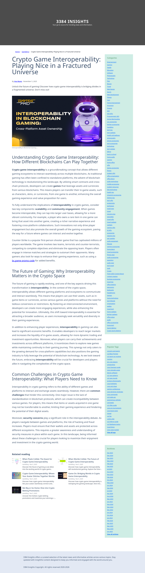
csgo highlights (112, 384)
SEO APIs (110, 114)
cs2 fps (109, 416)
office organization (113, 176)
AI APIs (109, 230)
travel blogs (111, 427)
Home (17, 52)
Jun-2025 (110, 532)
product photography (114, 381)
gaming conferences (113, 389)
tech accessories (112, 143)
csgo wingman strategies (115, 392)
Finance (109, 108)
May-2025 (110, 529)
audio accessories (112, 257)
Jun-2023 (110, 502)
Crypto (109, 271)
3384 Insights (72, 21)
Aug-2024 (110, 496)
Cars (108, 100)
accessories (110, 233)
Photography (111, 76)
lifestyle (109, 244)
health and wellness (113, 135)
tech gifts (110, 200)
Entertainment (111, 62)
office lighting (111, 285)
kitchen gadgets (112, 314)
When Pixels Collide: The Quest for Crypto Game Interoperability (37, 460)
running (109, 359)
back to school (111, 154)
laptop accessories (113, 168)
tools (108, 268)
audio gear (110, 263)
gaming (109, 160)
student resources (112, 187)
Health (109, 68)
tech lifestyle (111, 301)
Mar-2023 (110, 499)
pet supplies (111, 238)
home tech (110, 325)
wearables (110, 217)
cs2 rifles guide (112, 405)
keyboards (110, 290)
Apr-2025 (110, 523)
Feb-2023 (110, 464)
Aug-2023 (110, 472)
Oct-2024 (110, 515)
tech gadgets (111, 133)
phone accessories (113, 141)
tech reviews (111, 149)
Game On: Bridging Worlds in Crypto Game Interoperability (84, 474)
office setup (111, 317)
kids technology (112, 190)
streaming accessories (114, 195)
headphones (111, 293)
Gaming (109, 65)
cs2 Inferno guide (112, 422)
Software (110, 73)
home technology (112, 298)
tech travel (110, 266)
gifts (108, 165)
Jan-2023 (110, 518)
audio (109, 320)
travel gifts (110, 219)
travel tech (110, 309)
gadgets (109, 225)
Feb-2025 (110, 521)
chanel (109, 413)
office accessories (112, 323)
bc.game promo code (23, 260)
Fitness (109, 97)
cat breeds (110, 403)
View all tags (111, 432)
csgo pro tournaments (114, 408)
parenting (110, 260)
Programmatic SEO (113, 116)
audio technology (112, 181)
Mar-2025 (110, 526)
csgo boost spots (112, 411)
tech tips (109, 130)
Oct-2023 (110, 480)
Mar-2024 (110, 507)
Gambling (25, 52)
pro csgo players (112, 362)
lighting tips (111, 198)
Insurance (110, 106)
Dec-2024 (110, 456)
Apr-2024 (110, 494)
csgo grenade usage (113, 370)
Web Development (113, 95)
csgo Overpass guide (113, 367)
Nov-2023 (110, 475)
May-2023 (110, 461)
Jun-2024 (110, 485)
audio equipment (112, 241)
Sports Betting (111, 328)
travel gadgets (111, 222)
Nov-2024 (110, 504)
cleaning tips (111, 236)
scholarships (111, 365)
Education (110, 70)
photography (111, 138)
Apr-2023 (110, 453)
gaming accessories (113, 247)
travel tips (110, 282)
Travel (109, 87)
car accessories (112, 122)
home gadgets (111, 312)
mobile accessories (113, 184)
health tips (110, 192)
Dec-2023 (110, 458)
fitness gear (111, 255)
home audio (111, 157)
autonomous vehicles (114, 400)
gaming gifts (111, 228)
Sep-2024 (110, 488)
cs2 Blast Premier (112, 354)
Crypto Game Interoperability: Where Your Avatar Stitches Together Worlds (38, 474)
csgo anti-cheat (112, 386)
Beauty (109, 84)
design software (112, 373)
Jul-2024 (109, 491)
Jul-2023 (109, 469)
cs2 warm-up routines (114, 357)
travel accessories (112, 252)
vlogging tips (111, 214)
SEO (108, 111)
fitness (109, 171)
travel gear (110, 209)
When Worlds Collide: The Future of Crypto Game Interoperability (83, 460)
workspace (110, 206)
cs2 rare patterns (112, 375)
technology (110, 146)
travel (109, 211)
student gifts (111, 173)
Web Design (111, 89)
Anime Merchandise (113, 119)
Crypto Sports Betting (114, 331)
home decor (111, 249)
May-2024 (110, 483)
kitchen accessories (113, 124)
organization (111, 304)
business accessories (113, 279)
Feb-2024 (110, 477)
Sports (109, 92)
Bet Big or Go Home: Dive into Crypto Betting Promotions (38, 489)
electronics (110, 287)
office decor (111, 179)
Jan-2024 (110, 513)
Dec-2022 (110, 510)
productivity (111, 203)
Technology (110, 78)
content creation (112, 276)
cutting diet (110, 419)
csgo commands (112, 394)
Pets (108, 81)
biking (109, 152)
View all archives (112, 534)
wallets (109, 306)
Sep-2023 (110, 466)
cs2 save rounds (112, 378)
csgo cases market (113, 430)
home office (111, 162)
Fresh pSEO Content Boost (115, 274)
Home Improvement (113, 103)
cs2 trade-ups (111, 397)
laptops (109, 295)
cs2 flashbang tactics (113, 424)
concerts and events (113, 351)
